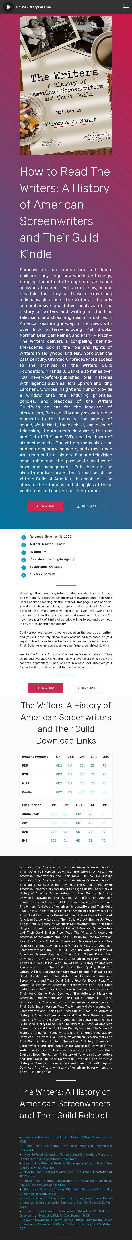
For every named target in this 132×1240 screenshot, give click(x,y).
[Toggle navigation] (126, 6)
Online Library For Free (33, 7)
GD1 (82, 765)
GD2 (59, 765)
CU (70, 765)
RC (104, 765)
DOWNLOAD (86, 506)
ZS (93, 765)
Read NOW (45, 506)
